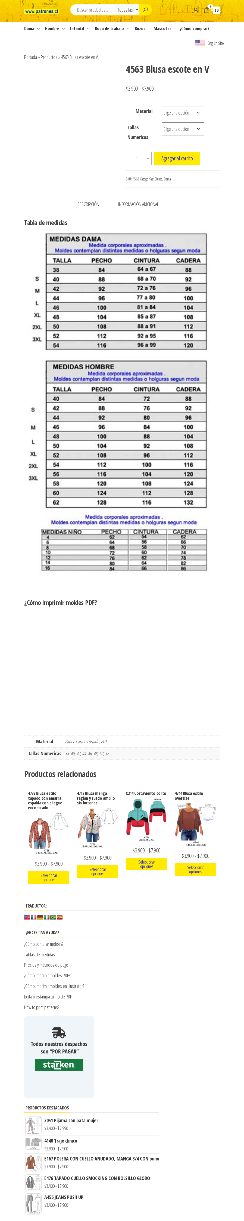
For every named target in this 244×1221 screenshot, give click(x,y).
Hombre (52, 28)
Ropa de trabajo (109, 28)
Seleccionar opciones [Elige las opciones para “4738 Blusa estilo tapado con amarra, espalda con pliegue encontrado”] (48, 877)
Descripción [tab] (88, 204)
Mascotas (162, 28)
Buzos (140, 28)
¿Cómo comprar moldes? (43, 944)
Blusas (158, 179)
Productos (49, 57)
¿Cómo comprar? (194, 28)
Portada (30, 57)
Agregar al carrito (177, 158)
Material (144, 111)
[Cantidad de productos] (138, 158)
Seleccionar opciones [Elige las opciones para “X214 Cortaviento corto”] (146, 864)
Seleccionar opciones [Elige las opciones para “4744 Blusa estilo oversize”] (195, 869)
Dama (29, 28)
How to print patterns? (41, 1007)
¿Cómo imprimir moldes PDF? (47, 975)
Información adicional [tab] (138, 204)
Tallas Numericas (137, 132)
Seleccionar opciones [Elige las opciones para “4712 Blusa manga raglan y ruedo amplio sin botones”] (97, 871)
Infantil (77, 28)
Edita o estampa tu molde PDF (48, 996)
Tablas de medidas (39, 954)
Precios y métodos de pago (46, 965)
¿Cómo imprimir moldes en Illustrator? (54, 986)
